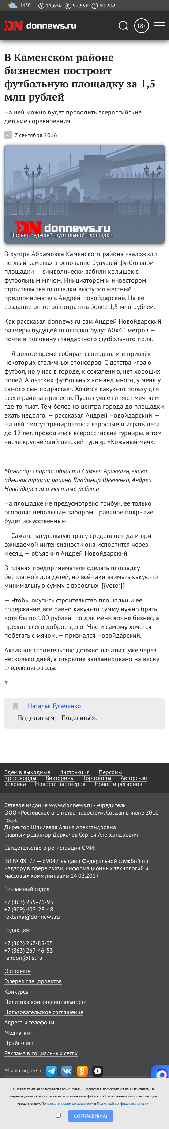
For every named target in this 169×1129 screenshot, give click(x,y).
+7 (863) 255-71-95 (28, 902)
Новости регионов (118, 783)
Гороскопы (98, 778)
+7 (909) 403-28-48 (28, 909)
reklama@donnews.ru (32, 916)
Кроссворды (20, 778)
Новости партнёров (60, 783)
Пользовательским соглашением (67, 1103)
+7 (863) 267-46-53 (28, 950)
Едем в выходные (27, 772)
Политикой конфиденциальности (122, 1103)
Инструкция (74, 772)
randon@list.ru (23, 957)
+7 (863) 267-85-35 (28, 943)
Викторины (60, 778)
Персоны (110, 772)
